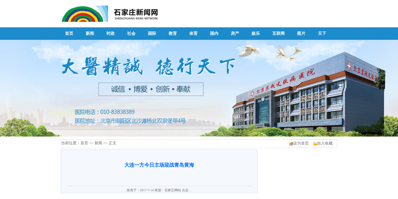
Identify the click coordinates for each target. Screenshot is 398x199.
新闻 (98, 143)
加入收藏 (324, 143)
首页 (84, 143)
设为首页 (301, 143)
